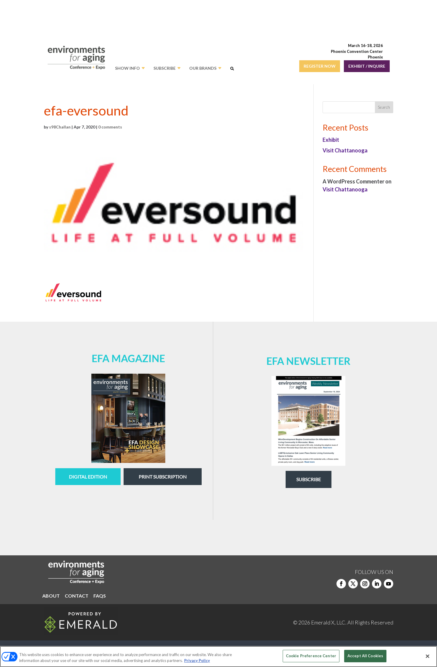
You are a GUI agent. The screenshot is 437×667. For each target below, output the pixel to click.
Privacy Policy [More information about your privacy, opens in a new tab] (197, 660)
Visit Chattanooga (345, 150)
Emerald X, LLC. (329, 622)
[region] (218, 656)
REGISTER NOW (320, 66)
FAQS (99, 596)
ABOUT (51, 596)
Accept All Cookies (365, 655)
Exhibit (331, 139)
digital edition (88, 476)
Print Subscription (163, 476)
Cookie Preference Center (311, 655)
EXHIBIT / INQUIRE (366, 66)
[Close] (427, 656)
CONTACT (76, 596)
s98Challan (60, 126)
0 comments (110, 126)
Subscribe (308, 479)
